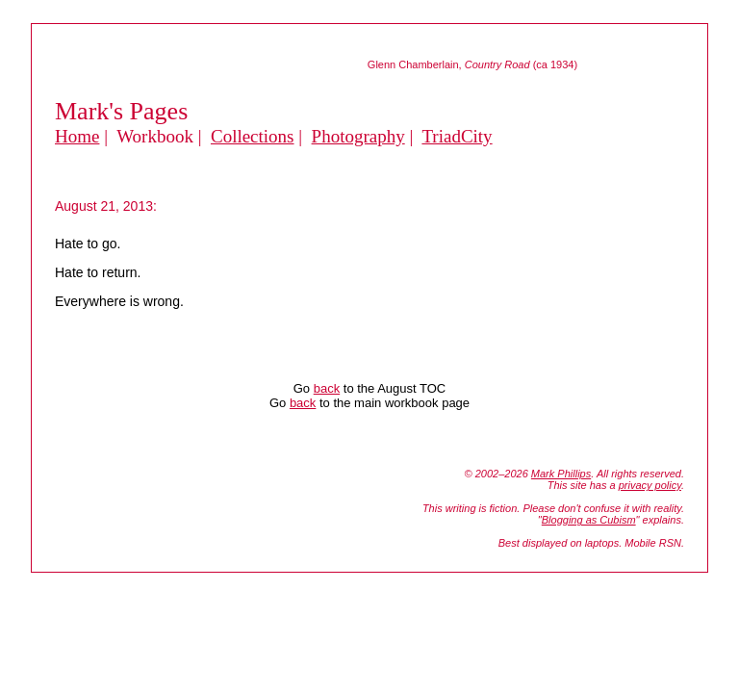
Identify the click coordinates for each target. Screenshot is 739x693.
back (327, 388)
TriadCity (456, 136)
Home (77, 136)
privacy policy (650, 485)
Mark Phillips (561, 473)
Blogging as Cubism (589, 520)
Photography (358, 136)
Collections (252, 136)
